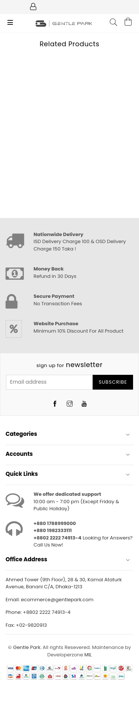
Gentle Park (26, 647)
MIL (88, 654)
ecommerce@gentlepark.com (57, 599)
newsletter (69, 365)
